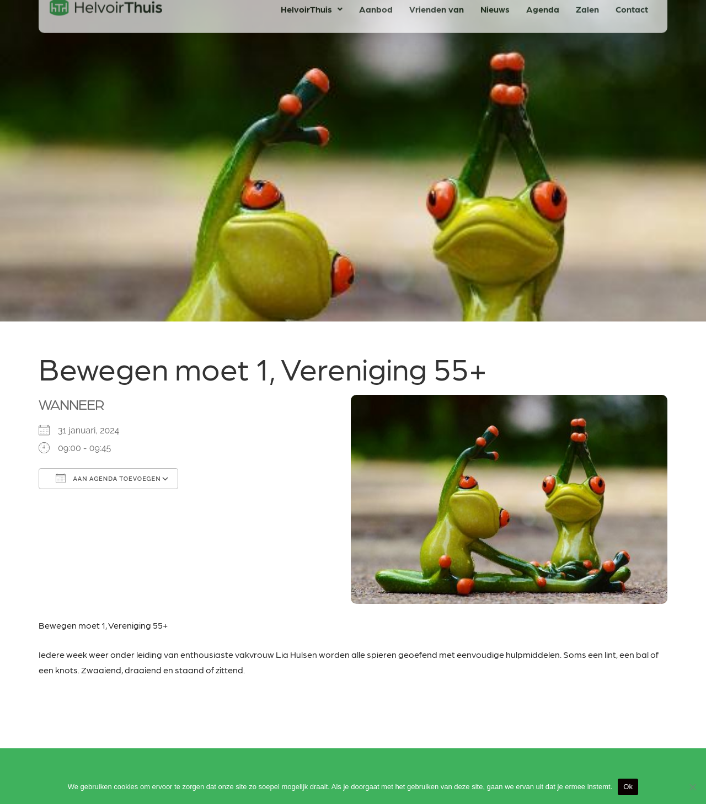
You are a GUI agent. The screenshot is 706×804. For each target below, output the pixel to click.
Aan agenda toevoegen (108, 478)
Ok (628, 786)
